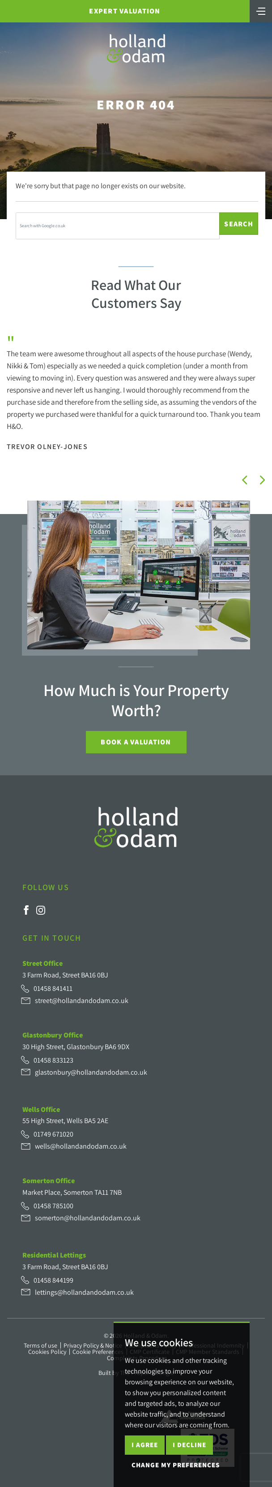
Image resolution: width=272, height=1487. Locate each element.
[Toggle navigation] (260, 10)
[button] (244, 479)
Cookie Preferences (97, 1352)
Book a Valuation (136, 742)
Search (238, 224)
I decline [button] (189, 1444)
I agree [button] (145, 1444)
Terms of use (40, 1345)
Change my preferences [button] (176, 1465)
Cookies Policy (47, 1352)
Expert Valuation (124, 11)
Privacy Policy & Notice (93, 1345)
